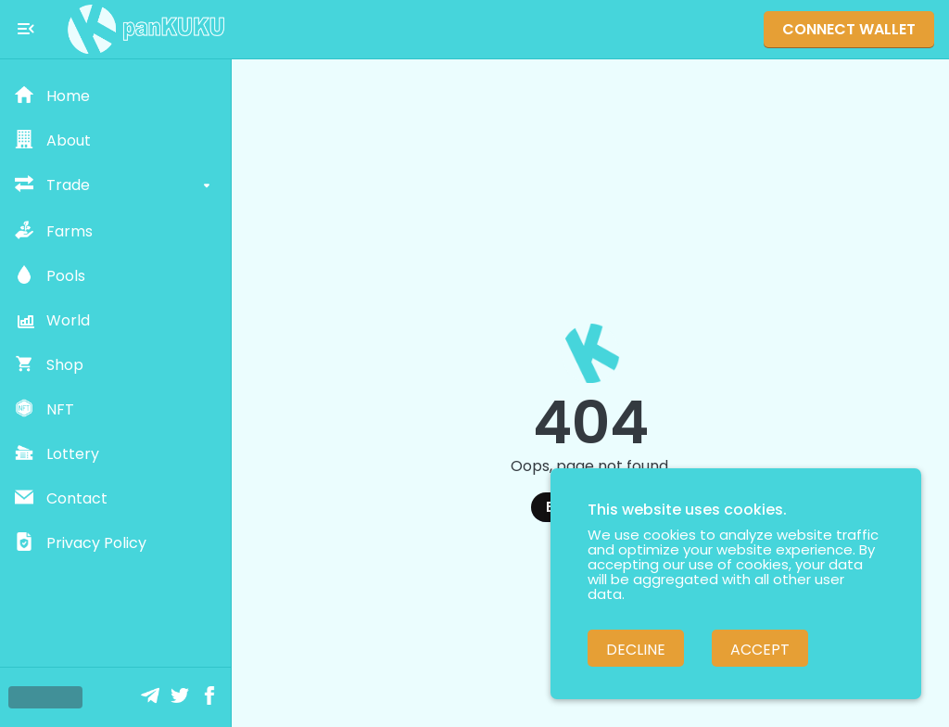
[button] (115, 96)
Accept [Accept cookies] (760, 649)
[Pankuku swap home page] (146, 29)
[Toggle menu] (25, 29)
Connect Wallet (849, 29)
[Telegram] (152, 697)
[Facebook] (211, 697)
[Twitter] (182, 697)
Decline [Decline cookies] (635, 649)
